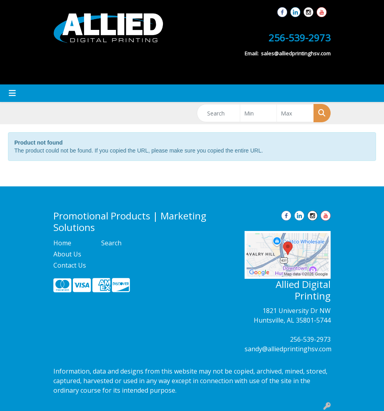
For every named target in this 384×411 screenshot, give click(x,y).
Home (62, 243)
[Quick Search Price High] (295, 113)
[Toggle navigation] (12, 93)
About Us (67, 254)
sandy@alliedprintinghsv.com (288, 348)
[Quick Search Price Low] (258, 113)
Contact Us (69, 265)
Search (111, 243)
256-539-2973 (310, 339)
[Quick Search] (218, 113)
